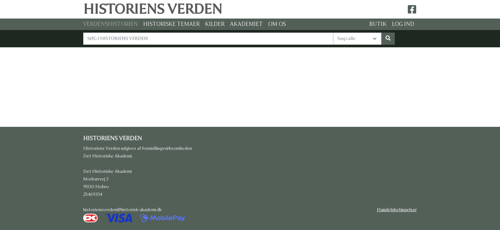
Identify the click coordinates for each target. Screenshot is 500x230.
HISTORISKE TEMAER (171, 24)
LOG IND (403, 24)
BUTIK (377, 24)
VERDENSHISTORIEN (110, 24)
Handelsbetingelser (397, 210)
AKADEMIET (246, 24)
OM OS (277, 24)
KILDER (214, 24)
